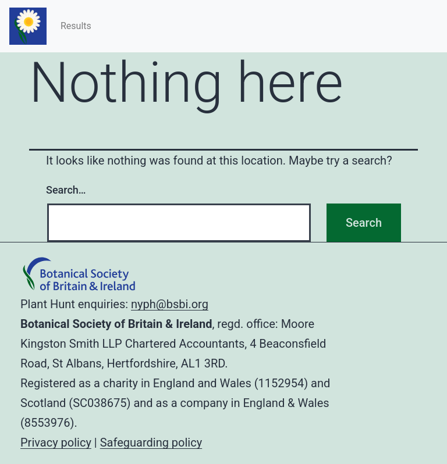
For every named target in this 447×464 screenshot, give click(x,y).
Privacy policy (55, 442)
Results (76, 25)
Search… (66, 190)
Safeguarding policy (151, 442)
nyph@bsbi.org (169, 304)
